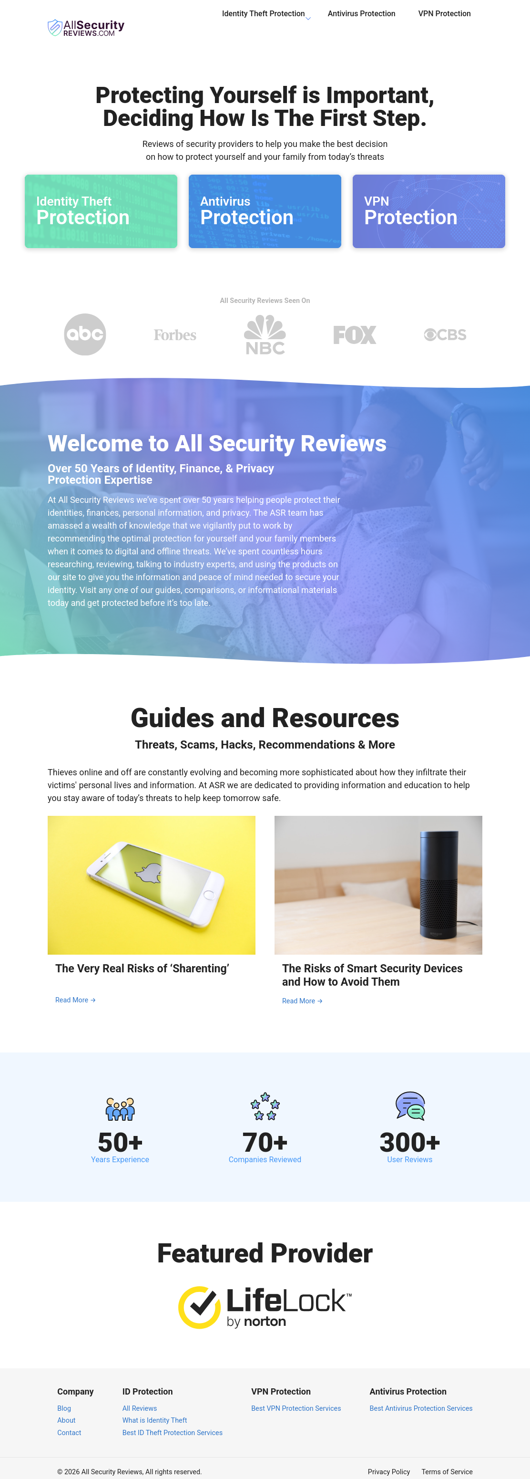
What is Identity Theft (154, 1412)
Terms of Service (447, 1464)
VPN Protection (444, 20)
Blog (64, 1400)
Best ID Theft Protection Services (172, 1425)
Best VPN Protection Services (296, 1400)
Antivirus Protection (362, 20)
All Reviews (139, 1400)
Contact (69, 1425)
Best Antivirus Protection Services (421, 1400)
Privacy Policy (389, 1464)
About (66, 1412)
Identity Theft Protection (263, 20)
